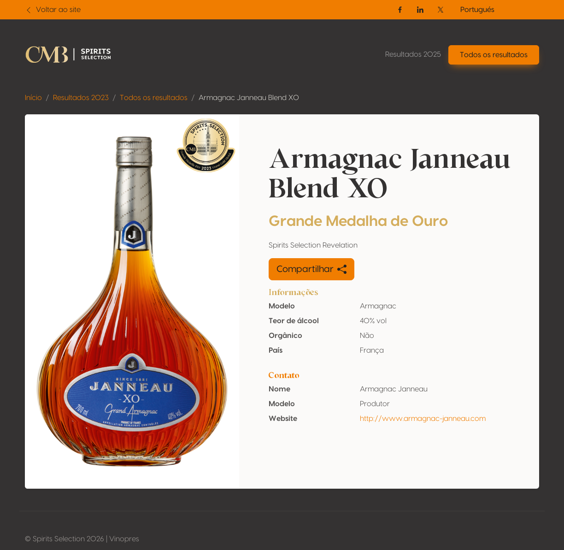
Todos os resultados (154, 97)
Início (33, 97)
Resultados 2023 (81, 97)
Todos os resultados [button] (494, 55)
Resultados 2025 (413, 54)
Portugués (477, 9)
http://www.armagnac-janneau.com (423, 418)
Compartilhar (311, 269)
